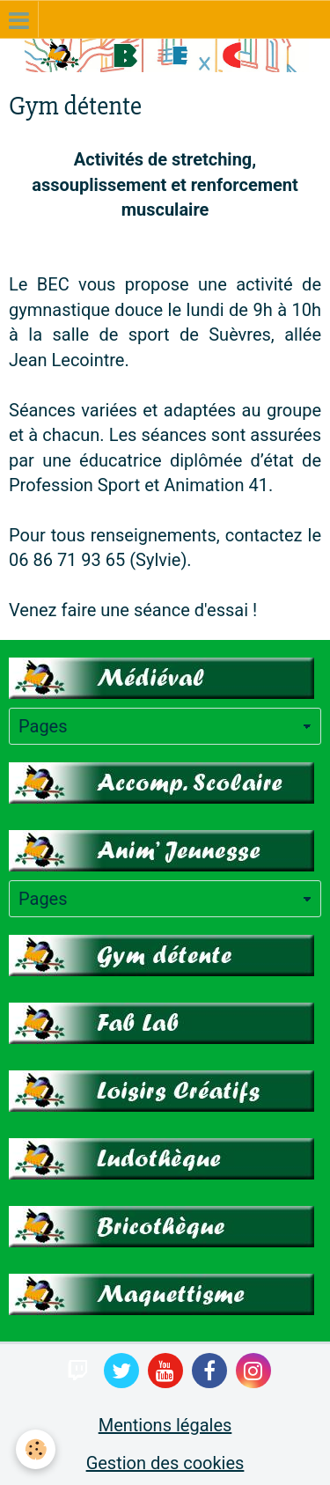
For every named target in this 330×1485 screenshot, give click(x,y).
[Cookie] (35, 1449)
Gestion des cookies (165, 1463)
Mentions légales (165, 1425)
